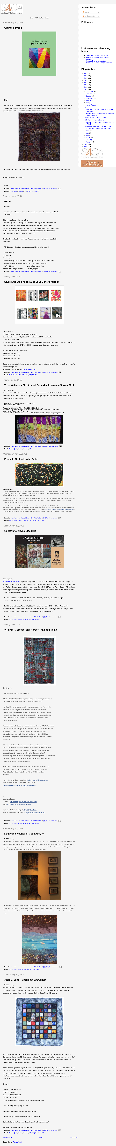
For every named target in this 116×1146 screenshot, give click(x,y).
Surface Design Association (96, 61)
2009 (86, 146)
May (87, 133)
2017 (86, 76)
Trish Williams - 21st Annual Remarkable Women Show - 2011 (39, 385)
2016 (86, 78)
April (87, 135)
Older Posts (74, 1137)
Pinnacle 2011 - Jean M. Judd (20, 459)
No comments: (53, 188)
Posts (86, 12)
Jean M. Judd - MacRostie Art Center (25, 979)
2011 (86, 89)
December (90, 91)
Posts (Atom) (17, 1142)
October (89, 96)
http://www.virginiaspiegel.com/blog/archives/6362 (19, 785)
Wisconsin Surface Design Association (99, 63)
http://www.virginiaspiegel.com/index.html (23, 802)
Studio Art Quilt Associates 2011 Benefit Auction (31, 281)
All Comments (89, 16)
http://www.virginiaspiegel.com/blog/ (19, 804)
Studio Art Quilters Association (97, 55)
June (88, 131)
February (89, 140)
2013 (86, 85)
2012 (86, 87)
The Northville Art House (11, 581)
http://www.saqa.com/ (28, 369)
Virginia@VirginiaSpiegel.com (35, 812)
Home (41, 1137)
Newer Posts (7, 1137)
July (87, 103)
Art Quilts (14, 191)
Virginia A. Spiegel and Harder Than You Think (30, 629)
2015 (86, 80)
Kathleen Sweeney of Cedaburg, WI (24, 833)
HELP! (8, 201)
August (88, 100)
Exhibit (20, 449)
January (89, 142)
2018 (86, 73)
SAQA (29, 191)
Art (10, 191)
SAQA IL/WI (35, 191)
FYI (25, 191)
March (88, 137)
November (90, 94)
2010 (86, 144)
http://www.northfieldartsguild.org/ (37, 780)
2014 (86, 82)
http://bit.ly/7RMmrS (30, 810)
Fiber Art (20, 191)
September (90, 98)
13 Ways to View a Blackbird (20, 531)
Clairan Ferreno (13, 27)
